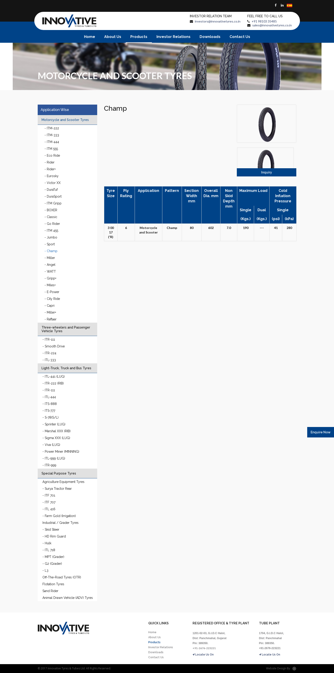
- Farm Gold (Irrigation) (59, 516)
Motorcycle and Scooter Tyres (65, 120)
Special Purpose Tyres (59, 473)
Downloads (210, 37)
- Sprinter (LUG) (53, 424)
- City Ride (52, 299)
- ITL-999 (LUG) (53, 458)
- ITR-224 (49, 353)
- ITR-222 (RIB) (53, 383)
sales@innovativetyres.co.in (272, 25)
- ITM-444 (52, 142)
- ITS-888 (49, 404)
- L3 (45, 570)
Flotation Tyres (53, 584)
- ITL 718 (48, 550)
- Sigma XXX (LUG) (56, 438)
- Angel (50, 264)
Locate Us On (203, 654)
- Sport (50, 244)
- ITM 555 (51, 149)
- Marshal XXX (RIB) (56, 431)
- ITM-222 (52, 128)
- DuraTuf (51, 189)
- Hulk (46, 543)
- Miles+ (50, 285)
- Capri (49, 305)
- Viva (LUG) (51, 445)
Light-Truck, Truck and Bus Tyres (66, 368)
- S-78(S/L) (50, 417)
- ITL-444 (49, 397)
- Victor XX (53, 183)
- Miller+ (50, 312)
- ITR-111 (48, 339)
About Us (112, 37)
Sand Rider (50, 591)
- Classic (51, 217)
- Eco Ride (52, 155)
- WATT (50, 271)
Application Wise (55, 110)
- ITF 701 (48, 495)
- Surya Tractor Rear (57, 488)
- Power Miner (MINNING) (60, 451)
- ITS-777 (48, 410)
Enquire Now (321, 432)
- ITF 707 (48, 502)
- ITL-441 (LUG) (53, 376)
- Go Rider (52, 224)
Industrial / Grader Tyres (60, 523)
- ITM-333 (52, 135)
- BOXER (51, 210)
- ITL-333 (49, 360)
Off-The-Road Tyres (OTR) (61, 577)
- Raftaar (51, 319)
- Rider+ (50, 169)
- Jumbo (51, 237)
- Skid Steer (50, 529)
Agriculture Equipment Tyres (63, 482)
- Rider (49, 162)
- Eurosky (52, 176)
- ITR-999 (49, 465)
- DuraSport (53, 196)
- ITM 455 (51, 230)
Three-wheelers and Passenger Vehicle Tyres (66, 329)
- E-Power (52, 292)
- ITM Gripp (53, 203)
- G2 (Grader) (52, 563)
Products (138, 37)
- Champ (51, 251)
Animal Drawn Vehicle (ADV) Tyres (67, 598)
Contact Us (240, 37)
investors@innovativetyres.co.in (217, 21)
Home (89, 37)
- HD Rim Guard (54, 536)
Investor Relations (173, 37)
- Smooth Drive (53, 346)
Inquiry (266, 172)
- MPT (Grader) (53, 557)
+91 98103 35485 (264, 21)
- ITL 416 (48, 509)
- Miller (50, 258)
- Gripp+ (50, 278)
